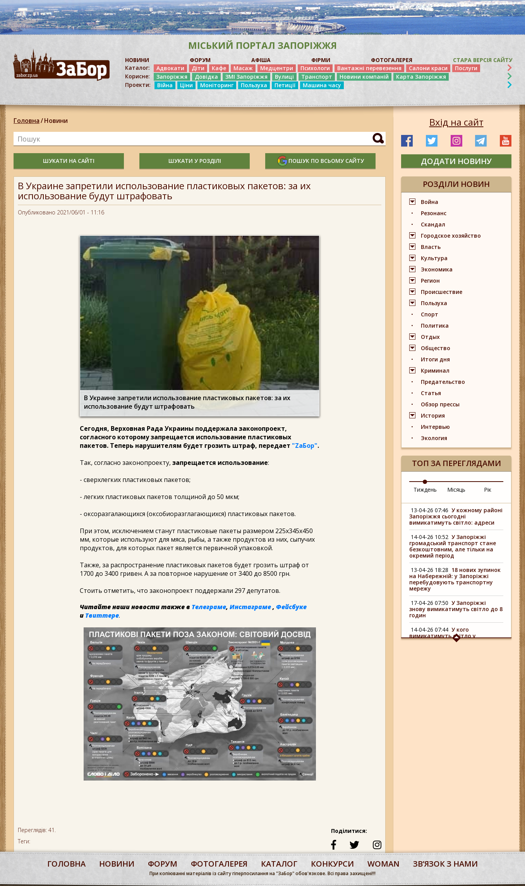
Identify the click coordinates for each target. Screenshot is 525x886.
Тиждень (425, 489)
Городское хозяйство (451, 235)
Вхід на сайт (456, 122)
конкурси (332, 863)
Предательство (443, 381)
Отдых (430, 336)
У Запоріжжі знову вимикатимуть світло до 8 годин (456, 609)
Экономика (437, 269)
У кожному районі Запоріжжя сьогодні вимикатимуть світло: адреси (456, 516)
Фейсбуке (291, 607)
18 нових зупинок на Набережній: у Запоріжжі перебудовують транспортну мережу (455, 579)
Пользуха (254, 85)
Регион (430, 280)
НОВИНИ (137, 60)
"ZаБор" (304, 445)
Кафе (219, 68)
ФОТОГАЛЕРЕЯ (391, 60)
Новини (56, 120)
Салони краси (428, 68)
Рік (487, 489)
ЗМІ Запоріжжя (246, 76)
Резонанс (433, 213)
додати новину (456, 161)
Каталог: (137, 68)
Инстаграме (250, 607)
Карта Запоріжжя (421, 76)
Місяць (456, 489)
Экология (434, 438)
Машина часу (322, 85)
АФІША (261, 60)
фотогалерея (219, 863)
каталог (279, 863)
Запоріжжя (171, 76)
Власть (431, 246)
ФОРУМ (200, 60)
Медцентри (276, 68)
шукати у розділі (194, 160)
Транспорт (316, 76)
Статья (431, 393)
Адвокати (170, 68)
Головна (26, 120)
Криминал (435, 370)
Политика (435, 325)
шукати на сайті (68, 160)
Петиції (285, 85)
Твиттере (102, 615)
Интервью (435, 426)
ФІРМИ (320, 60)
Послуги (466, 68)
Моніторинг (216, 85)
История (433, 415)
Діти (198, 68)
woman (383, 863)
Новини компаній (364, 76)
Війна (165, 85)
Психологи (315, 68)
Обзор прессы (440, 404)
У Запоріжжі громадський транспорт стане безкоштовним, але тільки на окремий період (452, 546)
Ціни (186, 85)
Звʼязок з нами (445, 863)
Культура (434, 258)
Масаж (243, 68)
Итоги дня (435, 359)
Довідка (206, 76)
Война (429, 202)
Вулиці (284, 76)
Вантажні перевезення (369, 68)
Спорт (429, 314)
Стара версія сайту (482, 60)
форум (162, 863)
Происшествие (441, 291)
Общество (435, 348)
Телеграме (209, 607)
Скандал (433, 224)
